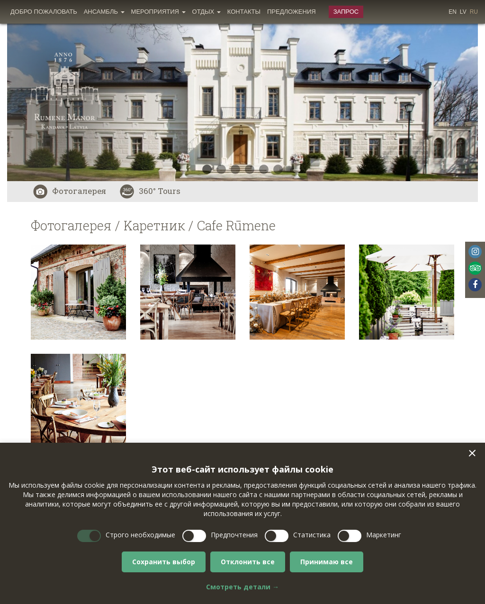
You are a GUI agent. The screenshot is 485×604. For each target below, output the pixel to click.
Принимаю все (326, 561)
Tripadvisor (475, 268)
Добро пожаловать (43, 11)
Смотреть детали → (242, 586)
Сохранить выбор (163, 561)
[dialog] (242, 523)
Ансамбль (104, 11)
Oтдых (206, 11)
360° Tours (150, 190)
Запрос (346, 11)
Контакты (243, 11)
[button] (472, 453)
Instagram (475, 251)
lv (463, 12)
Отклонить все (248, 561)
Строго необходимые (140, 534)
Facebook (475, 284)
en (453, 12)
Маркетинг (383, 534)
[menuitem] (44, 12)
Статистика (312, 534)
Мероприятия (158, 11)
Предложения (291, 11)
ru (474, 12)
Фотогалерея (69, 190)
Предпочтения (234, 534)
